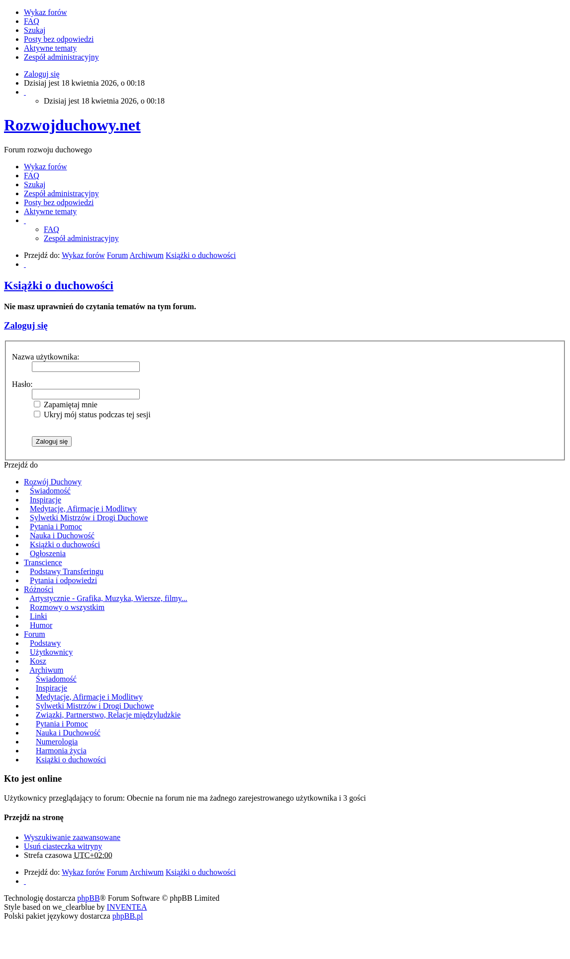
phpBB (88, 898)
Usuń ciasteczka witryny (63, 846)
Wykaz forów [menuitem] (45, 12)
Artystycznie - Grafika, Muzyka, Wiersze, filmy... (108, 598)
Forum (34, 634)
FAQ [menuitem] (31, 21)
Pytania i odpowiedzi (63, 580)
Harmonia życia (61, 750)
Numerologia (57, 741)
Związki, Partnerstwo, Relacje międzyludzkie (108, 715)
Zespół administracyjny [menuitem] (61, 57)
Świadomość (50, 490)
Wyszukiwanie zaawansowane (72, 837)
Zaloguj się (26, 325)
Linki (38, 616)
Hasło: (22, 384)
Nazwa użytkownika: (46, 357)
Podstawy (45, 643)
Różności (39, 589)
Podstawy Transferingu (66, 571)
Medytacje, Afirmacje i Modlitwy (83, 508)
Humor (41, 625)
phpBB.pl (127, 916)
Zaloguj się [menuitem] (42, 74)
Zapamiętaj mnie (65, 404)
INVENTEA (127, 907)
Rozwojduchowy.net (72, 125)
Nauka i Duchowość (62, 535)
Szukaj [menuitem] (35, 30)
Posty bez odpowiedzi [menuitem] (59, 39)
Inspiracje (45, 499)
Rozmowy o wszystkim (67, 607)
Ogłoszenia (48, 553)
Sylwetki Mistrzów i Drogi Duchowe (89, 517)
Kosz (38, 661)
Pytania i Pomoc (56, 526)
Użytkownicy (51, 652)
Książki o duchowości (58, 285)
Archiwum (46, 670)
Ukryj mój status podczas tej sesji (92, 414)
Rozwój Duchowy (53, 482)
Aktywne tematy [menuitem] (50, 48)
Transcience (43, 562)
